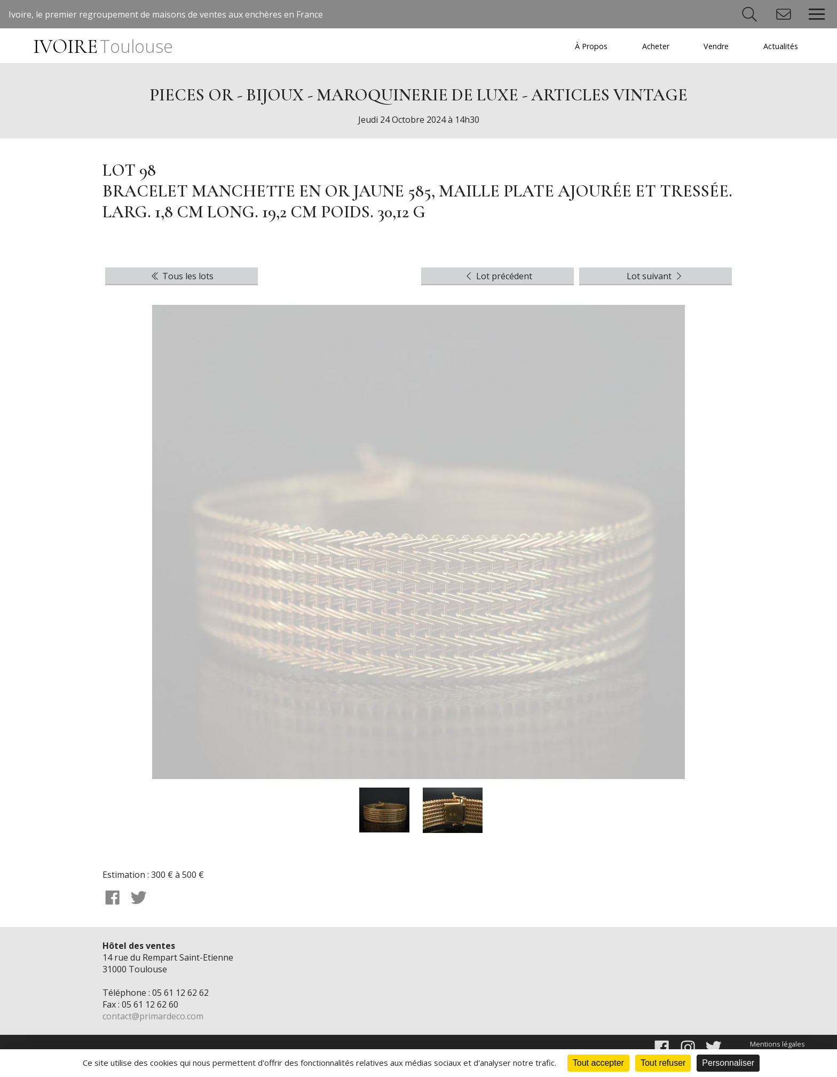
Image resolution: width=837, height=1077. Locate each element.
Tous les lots (181, 276)
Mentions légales (777, 1044)
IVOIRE (102, 47)
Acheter (655, 46)
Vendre (716, 46)
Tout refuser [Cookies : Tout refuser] (663, 1062)
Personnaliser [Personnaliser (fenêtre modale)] (728, 1062)
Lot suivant (655, 276)
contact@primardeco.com (152, 1016)
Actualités (780, 46)
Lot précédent (497, 276)
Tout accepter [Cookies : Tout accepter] (598, 1062)
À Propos (591, 46)
